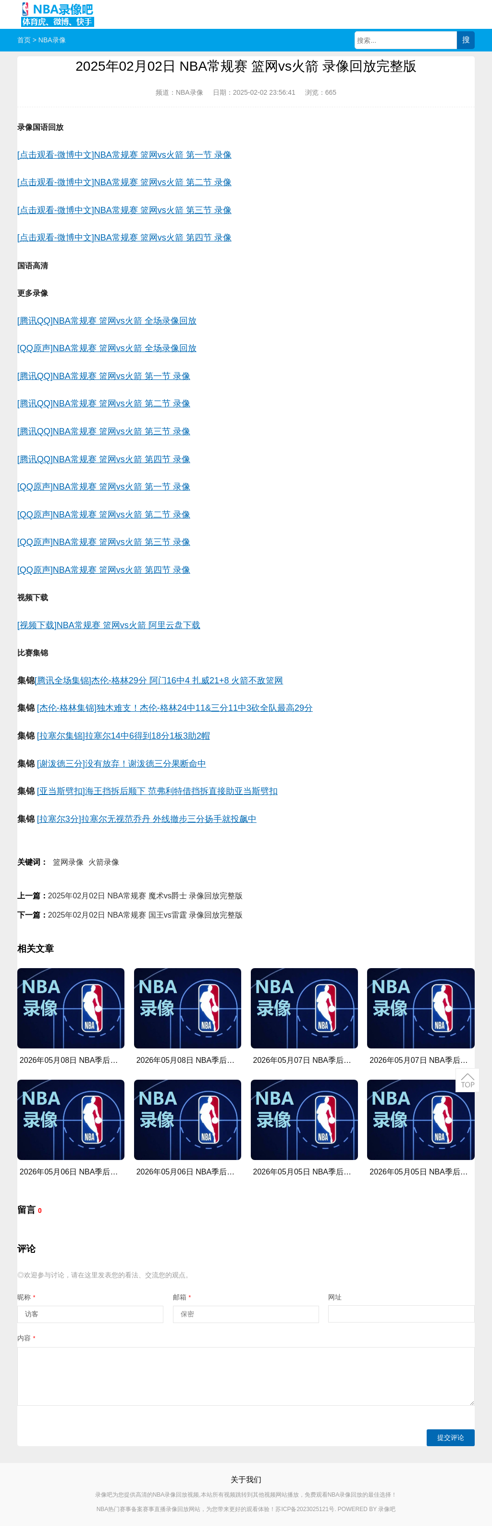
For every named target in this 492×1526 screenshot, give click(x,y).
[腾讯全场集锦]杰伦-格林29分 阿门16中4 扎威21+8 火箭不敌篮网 (159, 680)
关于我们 (246, 1480)
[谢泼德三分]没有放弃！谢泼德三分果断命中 (121, 764)
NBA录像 (52, 40)
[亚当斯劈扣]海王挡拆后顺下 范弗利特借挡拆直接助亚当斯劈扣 (157, 791)
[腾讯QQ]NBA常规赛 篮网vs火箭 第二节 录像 (103, 403)
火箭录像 (103, 862)
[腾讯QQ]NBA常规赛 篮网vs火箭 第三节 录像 (103, 431)
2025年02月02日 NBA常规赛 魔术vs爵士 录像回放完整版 (145, 896)
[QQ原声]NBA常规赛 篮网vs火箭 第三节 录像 (103, 542)
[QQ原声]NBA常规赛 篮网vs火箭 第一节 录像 (103, 487)
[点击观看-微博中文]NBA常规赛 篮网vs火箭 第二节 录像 (124, 182)
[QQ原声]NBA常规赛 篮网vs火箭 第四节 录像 (103, 570)
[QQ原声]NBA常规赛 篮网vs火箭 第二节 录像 (103, 514)
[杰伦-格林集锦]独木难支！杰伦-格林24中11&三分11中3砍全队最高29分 (175, 708)
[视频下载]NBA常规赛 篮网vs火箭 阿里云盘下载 (108, 625)
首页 (24, 40)
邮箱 (182, 1297)
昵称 (26, 1297)
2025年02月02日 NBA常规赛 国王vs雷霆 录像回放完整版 (145, 915)
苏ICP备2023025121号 (304, 1509)
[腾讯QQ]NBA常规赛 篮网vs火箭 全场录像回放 (107, 321)
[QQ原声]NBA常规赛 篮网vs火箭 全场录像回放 (107, 348)
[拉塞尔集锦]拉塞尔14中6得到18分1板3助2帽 (123, 736)
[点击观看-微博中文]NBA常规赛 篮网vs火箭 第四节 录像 (124, 237)
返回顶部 (467, 1080)
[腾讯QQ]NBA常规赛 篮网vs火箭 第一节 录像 (103, 376)
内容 (26, 1338)
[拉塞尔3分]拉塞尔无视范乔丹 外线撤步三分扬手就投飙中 (147, 819)
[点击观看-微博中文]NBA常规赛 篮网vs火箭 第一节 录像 (124, 155)
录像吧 (386, 1509)
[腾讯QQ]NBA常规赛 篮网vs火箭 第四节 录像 (103, 459)
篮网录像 (68, 862)
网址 (335, 1297)
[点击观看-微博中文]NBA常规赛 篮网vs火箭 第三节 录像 (124, 210)
